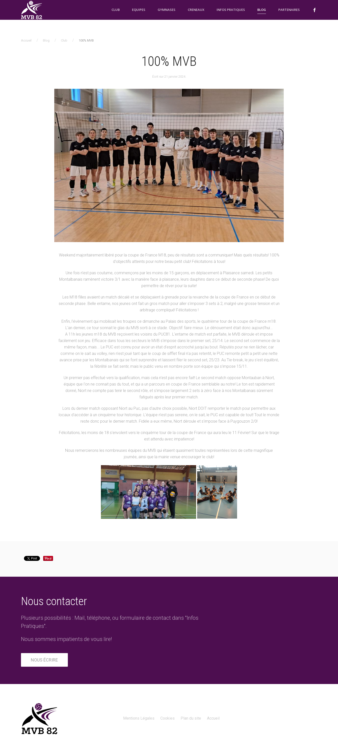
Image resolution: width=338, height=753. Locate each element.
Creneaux (196, 9)
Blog (261, 9)
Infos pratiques (231, 9)
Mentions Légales (138, 718)
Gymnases (166, 9)
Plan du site (191, 718)
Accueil (26, 40)
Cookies (167, 718)
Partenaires (289, 9)
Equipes (138, 9)
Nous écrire (44, 659)
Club (116, 9)
